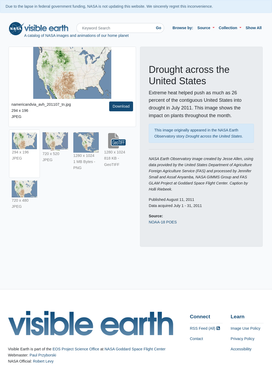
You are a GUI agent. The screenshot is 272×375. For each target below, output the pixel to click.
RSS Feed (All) (205, 328)
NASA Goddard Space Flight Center (134, 349)
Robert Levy (43, 361)
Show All (254, 28)
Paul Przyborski (42, 355)
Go (158, 28)
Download (121, 106)
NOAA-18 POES (163, 222)
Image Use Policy (245, 328)
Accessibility (241, 349)
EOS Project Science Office (76, 349)
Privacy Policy (242, 339)
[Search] (114, 28)
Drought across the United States (214, 136)
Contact (196, 339)
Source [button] (204, 28)
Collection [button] (229, 28)
